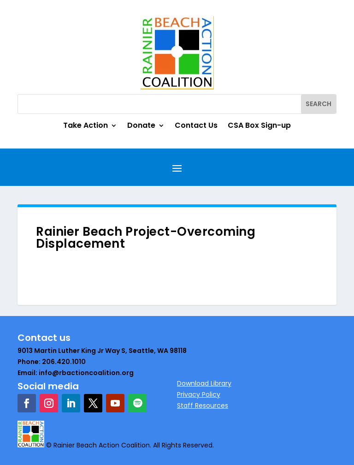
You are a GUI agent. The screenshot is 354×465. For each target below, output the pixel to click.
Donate (141, 126)
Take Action (85, 126)
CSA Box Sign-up (259, 126)
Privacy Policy (198, 394)
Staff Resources (202, 405)
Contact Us (196, 126)
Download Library (204, 383)
